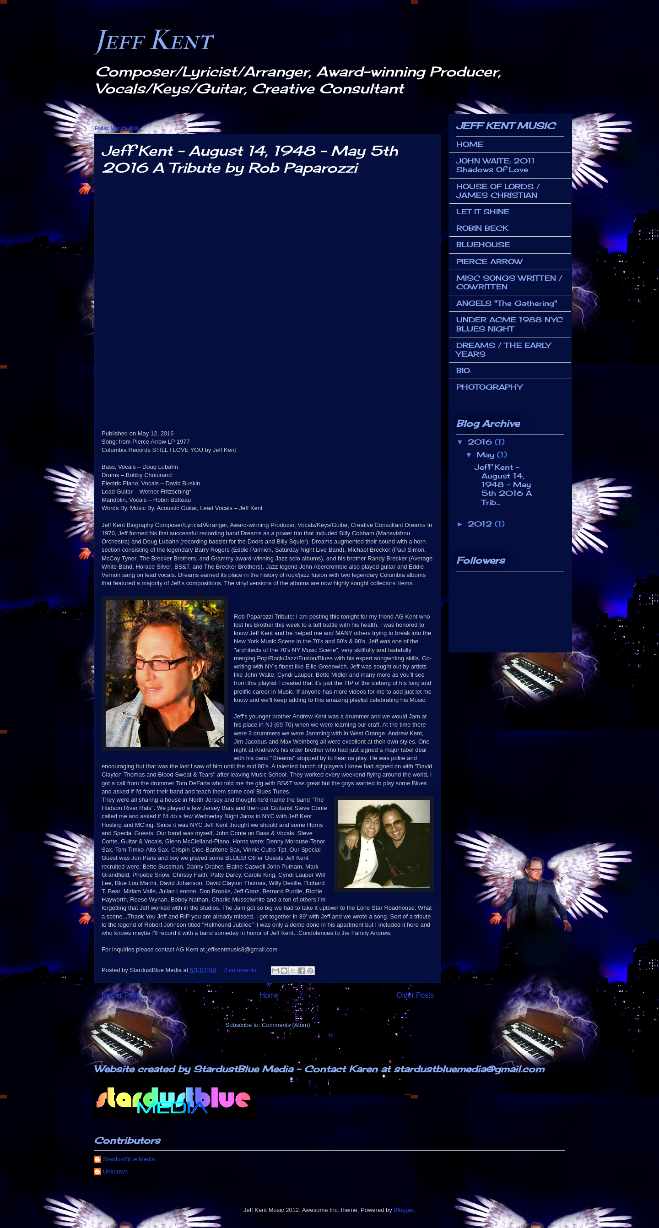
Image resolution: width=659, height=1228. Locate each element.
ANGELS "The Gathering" (506, 303)
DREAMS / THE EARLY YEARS (503, 350)
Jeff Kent (152, 40)
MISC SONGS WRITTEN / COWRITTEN (509, 282)
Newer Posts (122, 995)
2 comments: (241, 970)
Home (269, 995)
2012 (481, 523)
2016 (481, 441)
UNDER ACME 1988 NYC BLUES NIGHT (509, 324)
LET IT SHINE (482, 211)
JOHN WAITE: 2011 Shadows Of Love (495, 165)
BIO (463, 370)
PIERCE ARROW (489, 261)
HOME (469, 144)
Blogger (404, 1209)
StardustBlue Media (129, 1159)
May (486, 454)
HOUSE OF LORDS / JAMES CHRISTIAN (498, 191)
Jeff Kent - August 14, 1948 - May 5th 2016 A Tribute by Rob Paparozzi (250, 159)
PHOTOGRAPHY (489, 386)
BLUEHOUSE (483, 244)
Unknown (115, 1171)
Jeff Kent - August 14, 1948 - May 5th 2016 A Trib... (503, 484)
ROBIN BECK (482, 228)
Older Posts (415, 995)
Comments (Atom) (286, 1025)
